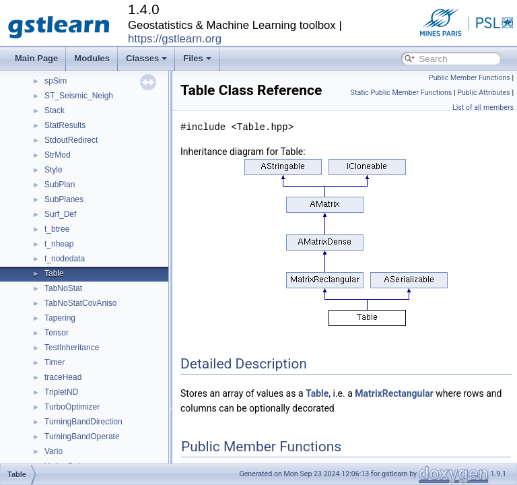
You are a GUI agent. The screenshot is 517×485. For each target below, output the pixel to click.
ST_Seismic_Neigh (78, 95)
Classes (146, 58)
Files (197, 58)
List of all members (483, 107)
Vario (53, 451)
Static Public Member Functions (401, 92)
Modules (92, 58)
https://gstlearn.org (174, 38)
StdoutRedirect (71, 140)
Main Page (36, 58)
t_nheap (58, 244)
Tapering (59, 318)
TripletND (61, 392)
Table (54, 273)
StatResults (64, 125)
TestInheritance (71, 347)
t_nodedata (64, 258)
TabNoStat (63, 288)
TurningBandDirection (83, 421)
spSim (55, 81)
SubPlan (59, 184)
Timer (54, 362)
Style (53, 169)
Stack (54, 110)
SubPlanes (63, 199)
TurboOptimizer (72, 407)
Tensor (56, 332)
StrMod (57, 155)
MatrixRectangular (394, 393)
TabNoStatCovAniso (80, 303)
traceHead (62, 377)
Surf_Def (60, 214)
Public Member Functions (469, 77)
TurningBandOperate (82, 436)
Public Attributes (483, 92)
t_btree (56, 229)
